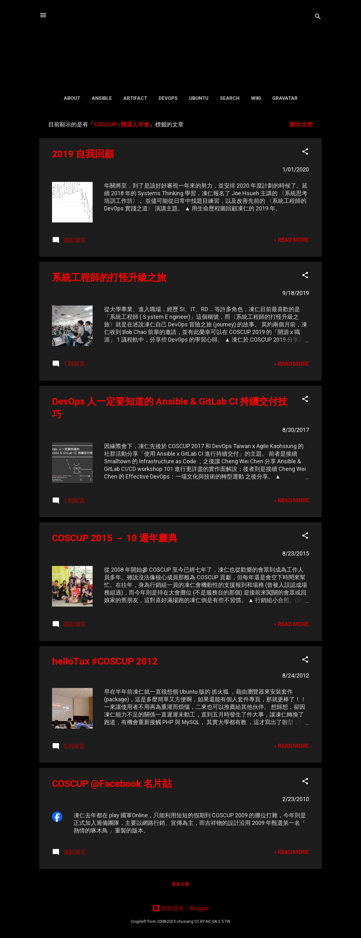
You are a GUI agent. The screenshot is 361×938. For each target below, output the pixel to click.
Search (230, 98)
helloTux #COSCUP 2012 (105, 661)
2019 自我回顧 (83, 153)
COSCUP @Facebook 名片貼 (112, 783)
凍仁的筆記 (180, 44)
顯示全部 (301, 124)
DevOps (168, 98)
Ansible (102, 98)
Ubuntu (198, 98)
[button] (305, 152)
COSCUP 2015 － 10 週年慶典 (114, 537)
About (72, 98)
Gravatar (285, 98)
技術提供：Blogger (180, 908)
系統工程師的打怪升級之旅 (109, 277)
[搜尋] (318, 17)
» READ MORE (291, 239)
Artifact (135, 98)
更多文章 (180, 884)
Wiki (256, 98)
